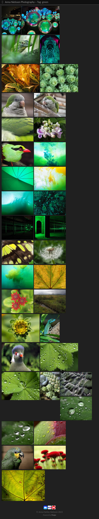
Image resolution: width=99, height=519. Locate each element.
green (45, 2)
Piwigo (53, 515)
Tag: (39, 2)
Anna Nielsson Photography (20, 2)
